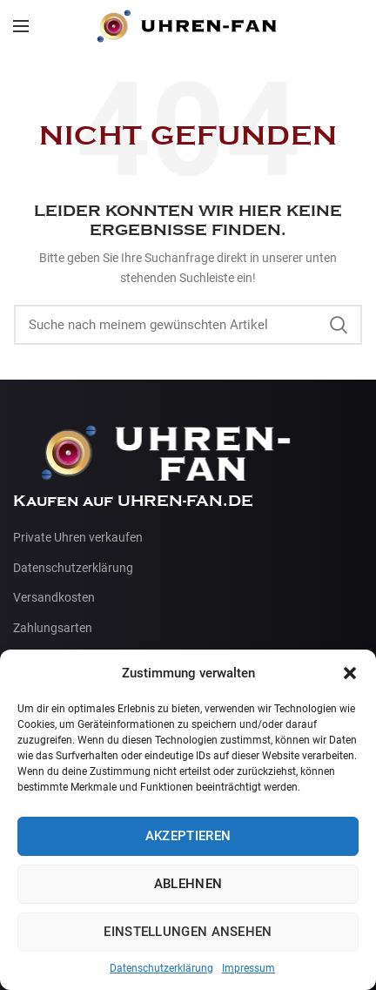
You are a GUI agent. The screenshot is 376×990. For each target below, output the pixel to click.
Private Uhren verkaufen (78, 537)
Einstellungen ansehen (188, 931)
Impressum (248, 968)
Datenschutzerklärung (161, 968)
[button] (350, 673)
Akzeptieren (188, 836)
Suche (338, 325)
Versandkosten (54, 597)
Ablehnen (188, 884)
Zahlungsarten (52, 628)
